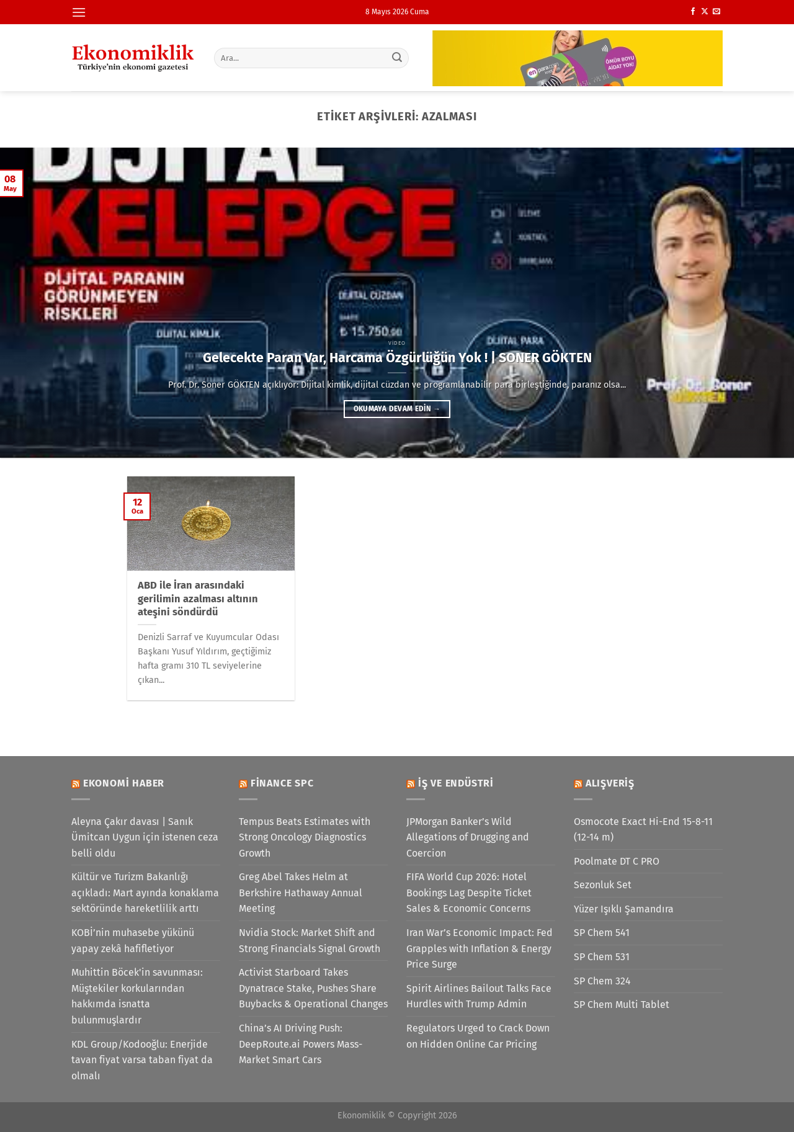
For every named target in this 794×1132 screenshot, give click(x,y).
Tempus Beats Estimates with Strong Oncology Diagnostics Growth (304, 837)
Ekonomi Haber (123, 783)
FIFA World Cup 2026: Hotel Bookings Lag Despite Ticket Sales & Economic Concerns (469, 892)
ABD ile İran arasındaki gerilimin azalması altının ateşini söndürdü (198, 598)
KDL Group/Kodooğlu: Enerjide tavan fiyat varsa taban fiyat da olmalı (142, 1060)
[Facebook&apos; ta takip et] (693, 11)
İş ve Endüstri (456, 783)
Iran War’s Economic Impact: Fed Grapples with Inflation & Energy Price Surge (479, 948)
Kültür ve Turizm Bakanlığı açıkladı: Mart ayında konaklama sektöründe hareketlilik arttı (145, 892)
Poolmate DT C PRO (616, 861)
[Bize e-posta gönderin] (716, 11)
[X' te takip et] (704, 11)
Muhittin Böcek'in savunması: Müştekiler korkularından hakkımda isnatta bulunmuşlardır (137, 996)
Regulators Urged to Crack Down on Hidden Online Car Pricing (478, 1036)
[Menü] (78, 12)
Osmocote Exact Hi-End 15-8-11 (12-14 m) (643, 830)
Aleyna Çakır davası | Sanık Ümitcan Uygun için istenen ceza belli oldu (144, 837)
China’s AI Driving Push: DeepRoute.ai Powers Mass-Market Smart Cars (300, 1044)
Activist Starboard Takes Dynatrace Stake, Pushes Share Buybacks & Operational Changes (313, 988)
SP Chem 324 (602, 981)
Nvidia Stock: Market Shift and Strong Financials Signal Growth (309, 941)
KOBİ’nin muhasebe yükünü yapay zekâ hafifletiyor (132, 941)
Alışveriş (610, 783)
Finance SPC (282, 783)
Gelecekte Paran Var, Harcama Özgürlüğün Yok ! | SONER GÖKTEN (397, 358)
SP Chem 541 (602, 932)
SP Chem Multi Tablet (621, 1004)
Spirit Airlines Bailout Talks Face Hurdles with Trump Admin (478, 996)
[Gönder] (397, 57)
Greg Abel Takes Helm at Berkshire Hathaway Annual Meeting (300, 892)
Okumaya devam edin (397, 408)
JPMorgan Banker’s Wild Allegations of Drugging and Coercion (467, 837)
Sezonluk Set (602, 885)
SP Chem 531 (602, 957)
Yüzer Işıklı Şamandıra (624, 909)
